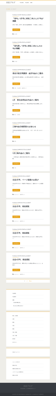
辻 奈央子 (29, 15)
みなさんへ (16, 194)
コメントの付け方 (16, 362)
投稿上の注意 (15, 375)
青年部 (13, 338)
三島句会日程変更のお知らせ (24, 127)
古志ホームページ (16, 352)
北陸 (15, 88)
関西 (13, 329)
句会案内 (27, 2)
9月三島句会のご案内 (21, 153)
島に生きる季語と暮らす (18, 305)
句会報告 (22, 2)
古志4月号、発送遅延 (21, 259)
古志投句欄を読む (17, 302)
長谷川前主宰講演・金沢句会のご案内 (27, 73)
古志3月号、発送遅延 (20, 206)
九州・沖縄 (14, 335)
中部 (15, 168)
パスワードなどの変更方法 (17, 372)
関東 (15, 141)
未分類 (15, 34)
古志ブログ (10, 2)
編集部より (24, 88)
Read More (17, 30)
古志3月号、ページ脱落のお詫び (25, 180)
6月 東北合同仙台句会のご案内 (25, 100)
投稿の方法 (14, 365)
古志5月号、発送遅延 (20, 233)
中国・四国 (14, 332)
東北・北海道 (17, 114)
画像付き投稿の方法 (16, 368)
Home (8, 9)
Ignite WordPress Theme (21, 394)
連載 (31, 2)
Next (30, 281)
